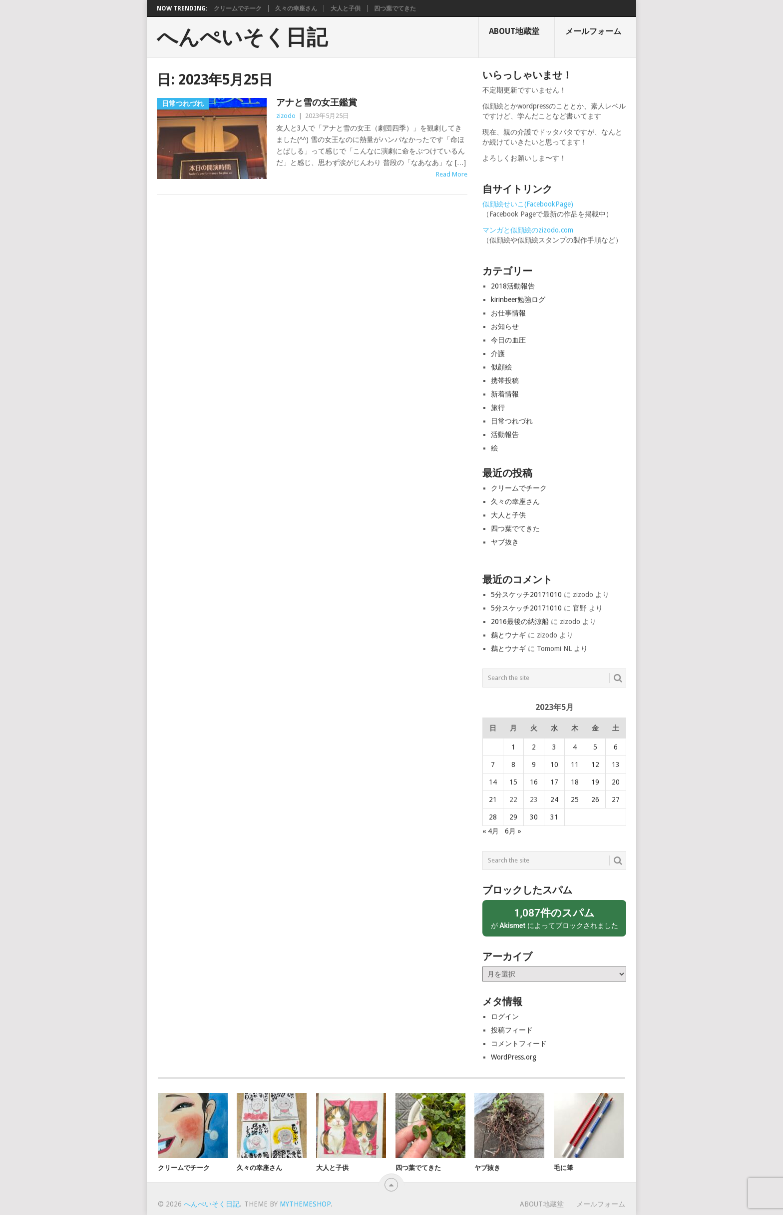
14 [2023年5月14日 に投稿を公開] (493, 782)
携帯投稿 (505, 380)
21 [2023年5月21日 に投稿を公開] (493, 800)
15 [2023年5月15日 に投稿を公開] (513, 782)
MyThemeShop (305, 1204)
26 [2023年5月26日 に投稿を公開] (595, 800)
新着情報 (505, 394)
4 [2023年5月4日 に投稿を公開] (575, 747)
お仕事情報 (508, 313)
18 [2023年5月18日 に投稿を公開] (575, 782)
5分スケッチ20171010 (526, 594)
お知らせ (505, 326)
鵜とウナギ (508, 635)
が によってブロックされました (554, 918)
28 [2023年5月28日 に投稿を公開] (493, 817)
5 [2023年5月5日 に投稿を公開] (595, 747)
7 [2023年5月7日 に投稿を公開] (493, 764)
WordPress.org (513, 1057)
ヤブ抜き (505, 542)
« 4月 (490, 831)
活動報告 (505, 434)
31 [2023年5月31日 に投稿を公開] (554, 817)
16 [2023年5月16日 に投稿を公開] (534, 782)
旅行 (498, 408)
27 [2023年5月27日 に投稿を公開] (616, 800)
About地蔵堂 (514, 31)
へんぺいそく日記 (242, 37)
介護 (498, 354)
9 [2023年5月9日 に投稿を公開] (534, 764)
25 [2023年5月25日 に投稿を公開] (575, 800)
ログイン (505, 1016)
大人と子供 (346, 8)
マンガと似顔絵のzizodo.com (527, 230)
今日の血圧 (508, 340)
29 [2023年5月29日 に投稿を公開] (513, 817)
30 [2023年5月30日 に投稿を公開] (534, 817)
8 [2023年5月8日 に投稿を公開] (513, 764)
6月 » (513, 831)
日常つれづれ (512, 421)
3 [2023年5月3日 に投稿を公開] (554, 747)
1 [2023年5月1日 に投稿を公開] (513, 747)
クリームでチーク (238, 8)
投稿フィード (512, 1030)
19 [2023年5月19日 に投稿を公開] (595, 782)
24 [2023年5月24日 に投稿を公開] (554, 800)
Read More (451, 174)
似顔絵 (501, 367)
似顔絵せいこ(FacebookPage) (527, 204)
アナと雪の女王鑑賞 (316, 102)
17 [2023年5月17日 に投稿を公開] (554, 782)
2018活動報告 (513, 286)
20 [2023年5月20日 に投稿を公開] (616, 782)
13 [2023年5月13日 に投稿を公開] (616, 764)
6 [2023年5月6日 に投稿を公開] (616, 747)
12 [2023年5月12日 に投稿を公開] (595, 764)
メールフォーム (593, 31)
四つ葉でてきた (395, 8)
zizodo (286, 116)
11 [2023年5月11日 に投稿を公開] (575, 764)
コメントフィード (519, 1044)
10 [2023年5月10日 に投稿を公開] (554, 764)
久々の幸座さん (296, 8)
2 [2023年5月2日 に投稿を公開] (534, 747)
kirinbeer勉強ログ (518, 300)
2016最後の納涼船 (520, 622)
